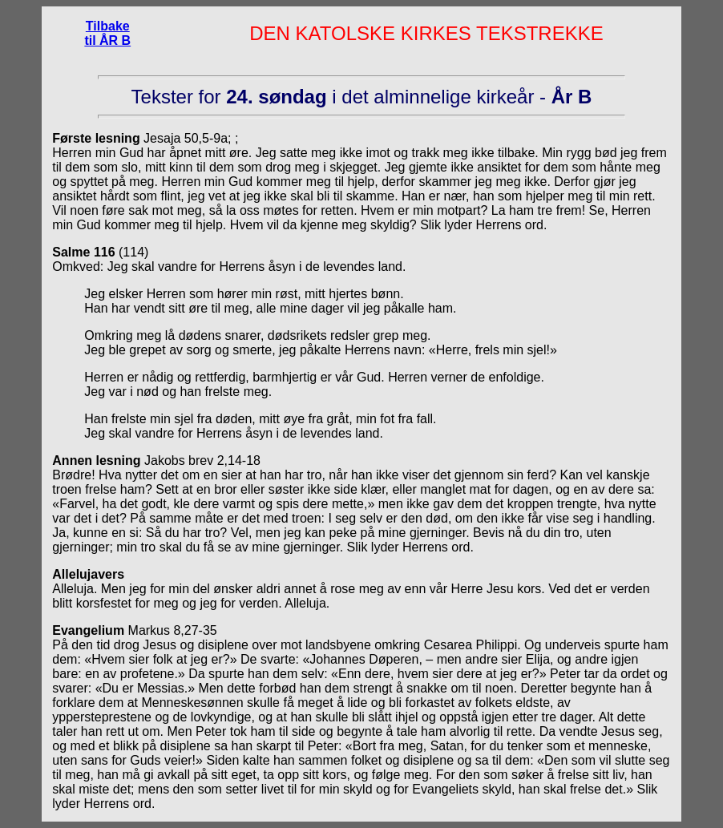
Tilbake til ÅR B (107, 33)
